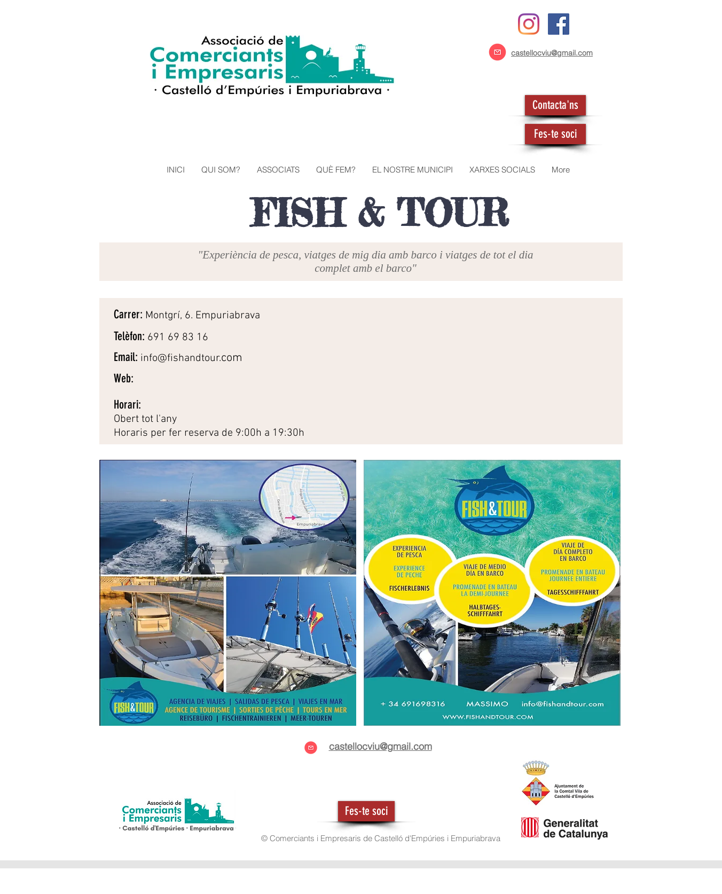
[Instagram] (528, 24)
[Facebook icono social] (558, 24)
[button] (278, 169)
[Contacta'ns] (555, 105)
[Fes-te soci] (555, 134)
